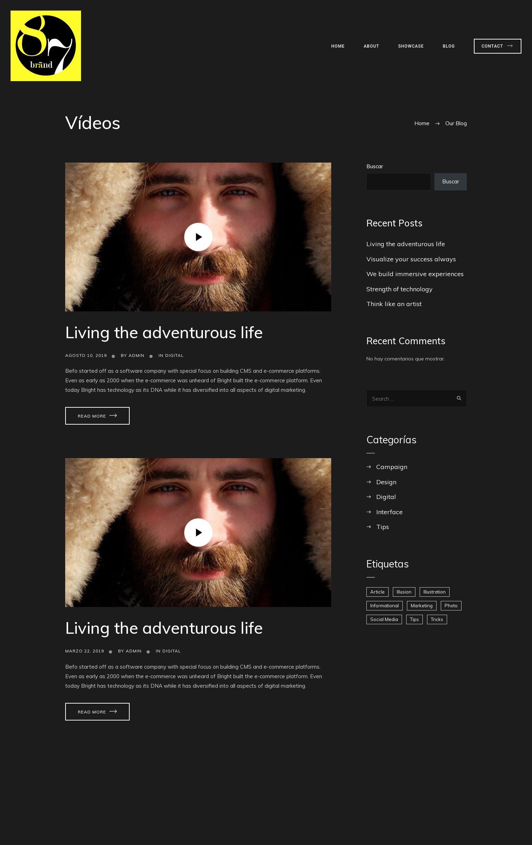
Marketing (422, 605)
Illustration (434, 592)
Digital (174, 355)
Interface (389, 512)
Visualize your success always (411, 259)
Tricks (437, 619)
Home (338, 46)
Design (386, 482)
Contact (492, 46)
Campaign (391, 467)
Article (377, 592)
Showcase (410, 46)
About (371, 46)
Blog (449, 46)
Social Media (384, 619)
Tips (382, 527)
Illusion (404, 592)
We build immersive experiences (415, 274)
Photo (451, 605)
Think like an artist (394, 304)
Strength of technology (399, 289)
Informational (384, 605)
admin (136, 355)
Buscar (374, 166)
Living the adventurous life (164, 332)
